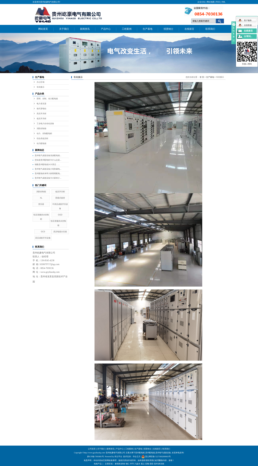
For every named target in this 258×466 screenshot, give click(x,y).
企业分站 (201, 2)
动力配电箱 (41, 143)
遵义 (143, 464)
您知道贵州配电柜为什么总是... (48, 160)
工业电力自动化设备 (45, 123)
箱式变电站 (41, 108)
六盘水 (137, 464)
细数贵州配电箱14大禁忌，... (47, 164)
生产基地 (147, 29)
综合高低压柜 (42, 138)
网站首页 (43, 29)
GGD (60, 215)
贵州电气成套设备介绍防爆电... (48, 169)
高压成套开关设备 (43, 238)
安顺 (147, 464)
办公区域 (40, 82)
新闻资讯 (85, 29)
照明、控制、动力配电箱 (47, 99)
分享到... (248, 36)
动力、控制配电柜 (44, 133)
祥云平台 (118, 456)
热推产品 (98, 464)
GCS (43, 232)
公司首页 (92, 449)
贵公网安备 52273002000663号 (158, 456)
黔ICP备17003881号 (95, 456)
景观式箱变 (60, 198)
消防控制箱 (41, 128)
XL (41, 198)
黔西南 (118, 464)
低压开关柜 (41, 118)
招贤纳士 (168, 29)
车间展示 (40, 87)
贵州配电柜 (140, 453)
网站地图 (210, 2)
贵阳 (151, 464)
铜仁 (128, 464)
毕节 (132, 464)
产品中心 (106, 29)
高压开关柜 (41, 113)
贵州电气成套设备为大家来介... (48, 178)
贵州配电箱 (150, 453)
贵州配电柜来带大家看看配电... (48, 173)
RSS (218, 2)
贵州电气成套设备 (163, 453)
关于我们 (64, 29)
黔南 (123, 464)
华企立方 (136, 456)
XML (224, 2)
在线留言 (189, 29)
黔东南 (161, 464)
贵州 (156, 464)
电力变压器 (41, 103)
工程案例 (126, 29)
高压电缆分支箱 (60, 232)
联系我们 (210, 29)
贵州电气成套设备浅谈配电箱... (48, 155)
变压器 (41, 204)
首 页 (202, 77)
